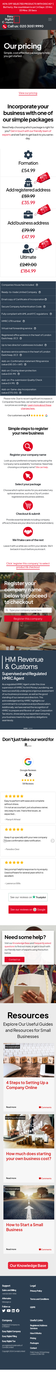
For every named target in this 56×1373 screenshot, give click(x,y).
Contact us (14, 959)
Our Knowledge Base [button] (28, 1265)
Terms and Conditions (39, 1299)
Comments (45, 1107)
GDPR (32, 1307)
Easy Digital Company (11, 1331)
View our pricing (28, 92)
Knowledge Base (21, 943)
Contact (33, 1348)
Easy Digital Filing (9, 1336)
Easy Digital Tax (8, 1341)
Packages (34, 1343)
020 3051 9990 (32, 26)
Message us (6, 1302)
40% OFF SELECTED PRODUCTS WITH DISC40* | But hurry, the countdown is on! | (28, 7)
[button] (4, 840)
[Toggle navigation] (50, 19)
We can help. (42, 467)
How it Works (35, 1333)
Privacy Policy (36, 1291)
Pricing (33, 1338)
